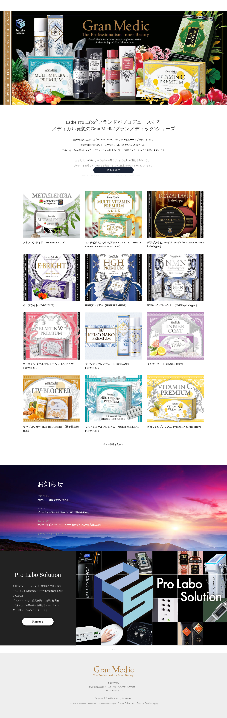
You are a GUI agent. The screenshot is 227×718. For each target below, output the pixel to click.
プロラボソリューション (192, 5)
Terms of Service (144, 703)
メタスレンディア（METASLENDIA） (45, 242)
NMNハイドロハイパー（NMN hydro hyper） (172, 305)
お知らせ (133, 5)
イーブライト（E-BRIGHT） (39, 305)
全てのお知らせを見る (49, 534)
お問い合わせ (149, 5)
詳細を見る (37, 621)
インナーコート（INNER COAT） (166, 364)
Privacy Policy (124, 703)
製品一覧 (119, 5)
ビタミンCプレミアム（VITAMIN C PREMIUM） (175, 426)
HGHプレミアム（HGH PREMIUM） (106, 305)
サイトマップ (168, 5)
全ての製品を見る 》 (113, 444)
